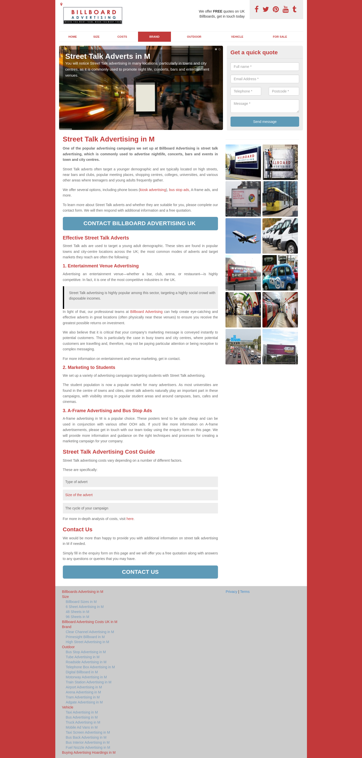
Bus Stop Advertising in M (86, 652)
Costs (122, 36)
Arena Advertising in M (83, 692)
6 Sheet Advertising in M (85, 607)
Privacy (231, 592)
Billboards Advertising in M (82, 592)
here (129, 519)
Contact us (140, 572)
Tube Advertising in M (83, 657)
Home (72, 36)
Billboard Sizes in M (81, 602)
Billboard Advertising (146, 312)
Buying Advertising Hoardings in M (89, 752)
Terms (245, 592)
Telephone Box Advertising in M (90, 667)
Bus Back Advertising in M (86, 737)
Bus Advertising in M (82, 717)
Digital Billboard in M (82, 672)
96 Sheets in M (77, 617)
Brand (154, 36)
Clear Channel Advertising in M (90, 632)
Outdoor (194, 36)
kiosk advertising (153, 190)
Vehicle (237, 36)
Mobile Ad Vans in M (82, 727)
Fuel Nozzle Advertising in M (88, 747)
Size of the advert (79, 495)
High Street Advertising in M (87, 642)
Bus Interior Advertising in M (88, 742)
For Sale (280, 36)
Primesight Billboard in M (85, 637)
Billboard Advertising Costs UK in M (89, 622)
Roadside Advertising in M (86, 662)
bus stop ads (179, 190)
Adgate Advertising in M (84, 702)
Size (96, 36)
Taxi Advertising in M (82, 712)
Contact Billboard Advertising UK (140, 223)
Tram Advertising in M (83, 697)
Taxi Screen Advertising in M (88, 732)
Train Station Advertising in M (89, 682)
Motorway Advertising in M (86, 677)
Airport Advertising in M (84, 687)
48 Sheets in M (77, 612)
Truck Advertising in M (83, 722)
